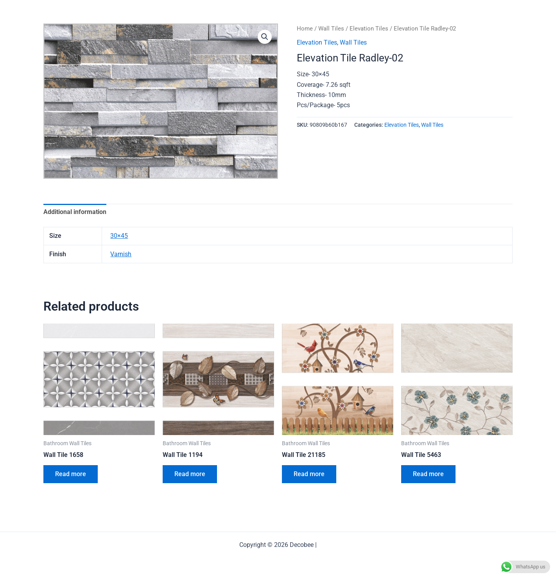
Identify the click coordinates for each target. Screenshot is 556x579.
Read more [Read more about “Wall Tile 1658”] (70, 474)
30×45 (119, 235)
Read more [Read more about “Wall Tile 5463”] (428, 474)
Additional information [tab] (74, 212)
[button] (265, 37)
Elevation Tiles (369, 28)
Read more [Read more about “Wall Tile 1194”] (189, 474)
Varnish (120, 254)
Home (305, 28)
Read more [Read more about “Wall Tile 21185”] (309, 474)
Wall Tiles (331, 28)
